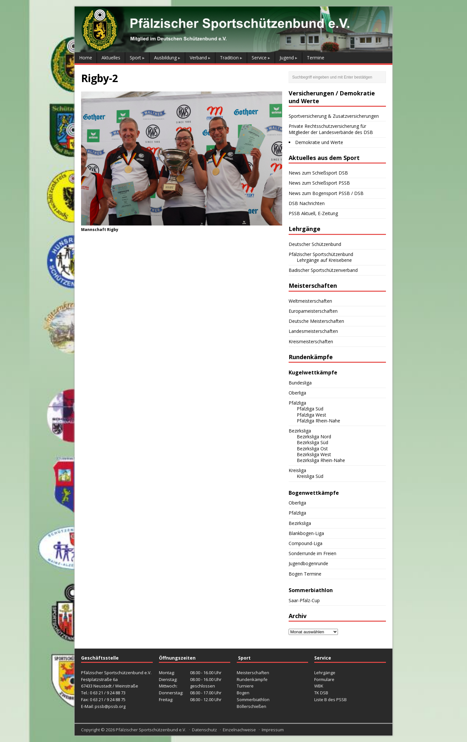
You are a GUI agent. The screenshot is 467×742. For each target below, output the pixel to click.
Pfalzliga (297, 403)
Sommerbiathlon (253, 699)
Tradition (229, 58)
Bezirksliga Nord (314, 436)
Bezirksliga (300, 431)
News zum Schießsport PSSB (319, 183)
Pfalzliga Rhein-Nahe (318, 421)
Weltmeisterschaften (310, 301)
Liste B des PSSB (330, 699)
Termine (315, 58)
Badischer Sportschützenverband (323, 270)
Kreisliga (297, 470)
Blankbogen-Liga (306, 533)
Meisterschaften (253, 672)
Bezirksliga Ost (312, 448)
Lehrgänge (324, 672)
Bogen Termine (305, 574)
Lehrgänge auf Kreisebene (324, 260)
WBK (318, 686)
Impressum (273, 730)
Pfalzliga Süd (310, 409)
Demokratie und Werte (319, 142)
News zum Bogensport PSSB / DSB (326, 193)
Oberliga (297, 393)
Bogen (243, 693)
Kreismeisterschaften (311, 341)
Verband (198, 58)
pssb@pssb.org (110, 706)
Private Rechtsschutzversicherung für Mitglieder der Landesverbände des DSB (331, 129)
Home (85, 58)
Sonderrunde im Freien (312, 553)
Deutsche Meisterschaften (316, 321)
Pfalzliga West (311, 415)
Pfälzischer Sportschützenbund (321, 254)
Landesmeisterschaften (313, 331)
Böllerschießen (251, 706)
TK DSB (321, 693)
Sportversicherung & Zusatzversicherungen (334, 116)
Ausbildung (165, 58)
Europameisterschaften (313, 311)
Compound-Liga (305, 543)
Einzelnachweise (239, 730)
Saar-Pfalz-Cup (304, 600)
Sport (135, 58)
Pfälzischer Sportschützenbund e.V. (151, 730)
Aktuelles (111, 58)
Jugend (287, 58)
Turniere (245, 686)
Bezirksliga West (314, 454)
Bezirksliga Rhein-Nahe (321, 460)
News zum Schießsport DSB (318, 173)
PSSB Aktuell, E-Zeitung (313, 213)
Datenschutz (204, 730)
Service (259, 58)
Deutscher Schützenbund (315, 244)
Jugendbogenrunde (308, 563)
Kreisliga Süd (310, 476)
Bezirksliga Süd (312, 442)
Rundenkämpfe (252, 679)
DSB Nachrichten (307, 203)
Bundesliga (300, 383)
